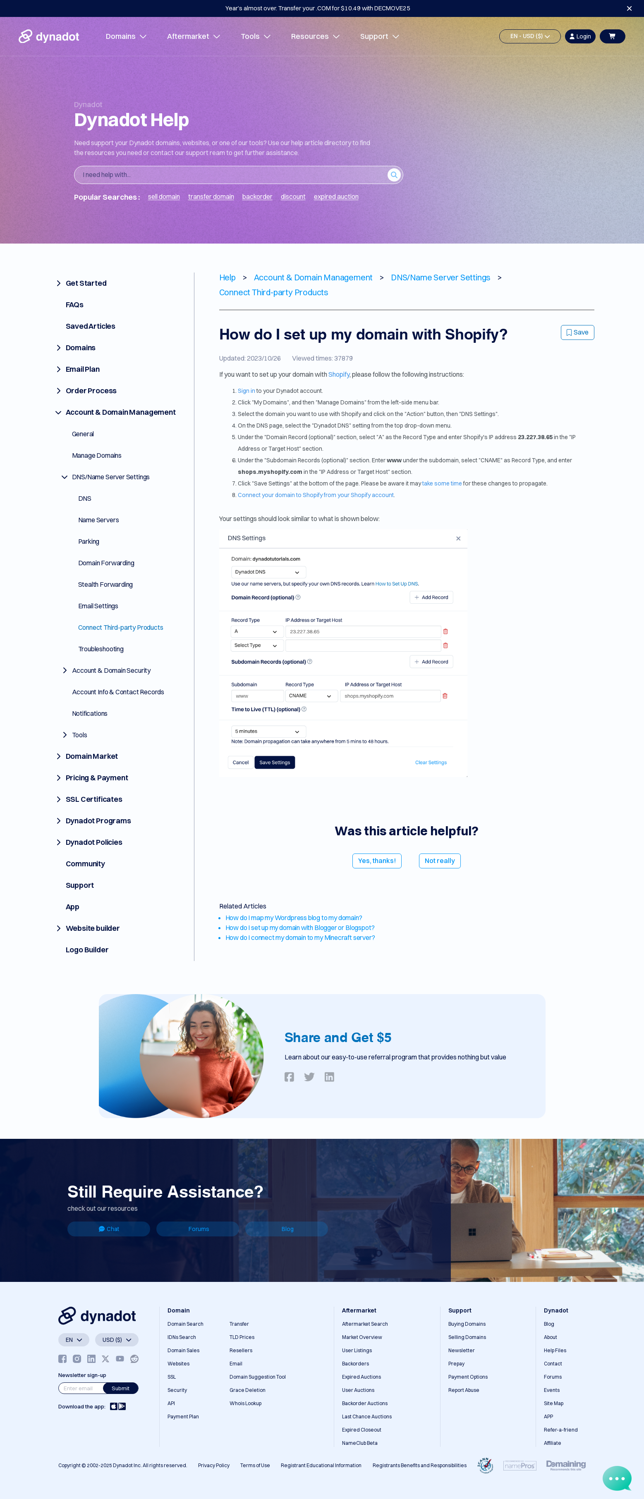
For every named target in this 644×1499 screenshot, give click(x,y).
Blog (288, 1229)
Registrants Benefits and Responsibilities (420, 1465)
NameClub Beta (360, 1443)
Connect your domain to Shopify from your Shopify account (316, 495)
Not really (440, 860)
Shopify (339, 374)
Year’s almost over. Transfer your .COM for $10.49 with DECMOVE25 (317, 8)
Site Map (553, 1403)
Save (578, 332)
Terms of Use (255, 1465)
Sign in (246, 390)
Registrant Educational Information (321, 1465)
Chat (109, 1229)
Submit (120, 1388)
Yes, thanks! (377, 860)
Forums (199, 1229)
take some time (442, 483)
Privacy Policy (214, 1465)
